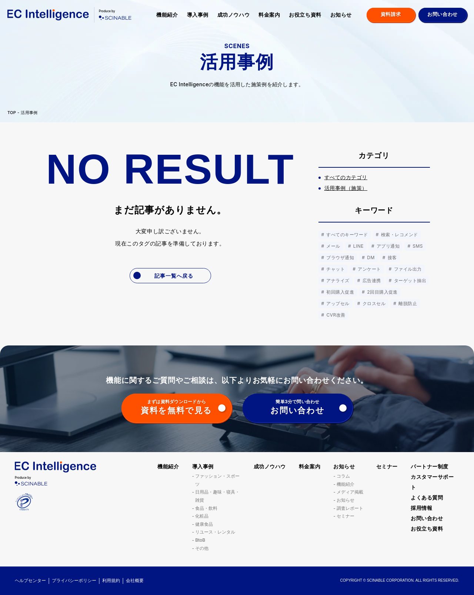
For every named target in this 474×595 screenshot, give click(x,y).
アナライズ (337, 280)
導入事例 (197, 14)
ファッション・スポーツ (217, 480)
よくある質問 (427, 497)
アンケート (368, 269)
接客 (391, 257)
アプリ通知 (387, 246)
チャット (335, 269)
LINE (358, 246)
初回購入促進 (339, 292)
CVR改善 (335, 315)
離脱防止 (407, 303)
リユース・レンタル (215, 532)
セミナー (345, 516)
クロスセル (373, 303)
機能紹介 (167, 14)
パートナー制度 (429, 466)
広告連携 (371, 280)
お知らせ (341, 14)
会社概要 (135, 580)
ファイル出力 (407, 269)
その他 (201, 548)
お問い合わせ (427, 518)
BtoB (200, 540)
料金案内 (269, 14)
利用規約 (111, 580)
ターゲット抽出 (409, 280)
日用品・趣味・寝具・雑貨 (217, 496)
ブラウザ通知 (339, 257)
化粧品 (201, 516)
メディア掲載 (350, 492)
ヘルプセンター (30, 580)
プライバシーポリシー (74, 580)
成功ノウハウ (233, 14)
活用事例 (29, 113)
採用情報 (421, 508)
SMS (417, 246)
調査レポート (350, 508)
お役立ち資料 (305, 14)
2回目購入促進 (381, 292)
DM (369, 257)
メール (332, 246)
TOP (11, 113)
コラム (343, 476)
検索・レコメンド (399, 234)
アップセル (337, 303)
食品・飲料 (206, 508)
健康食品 (204, 524)
